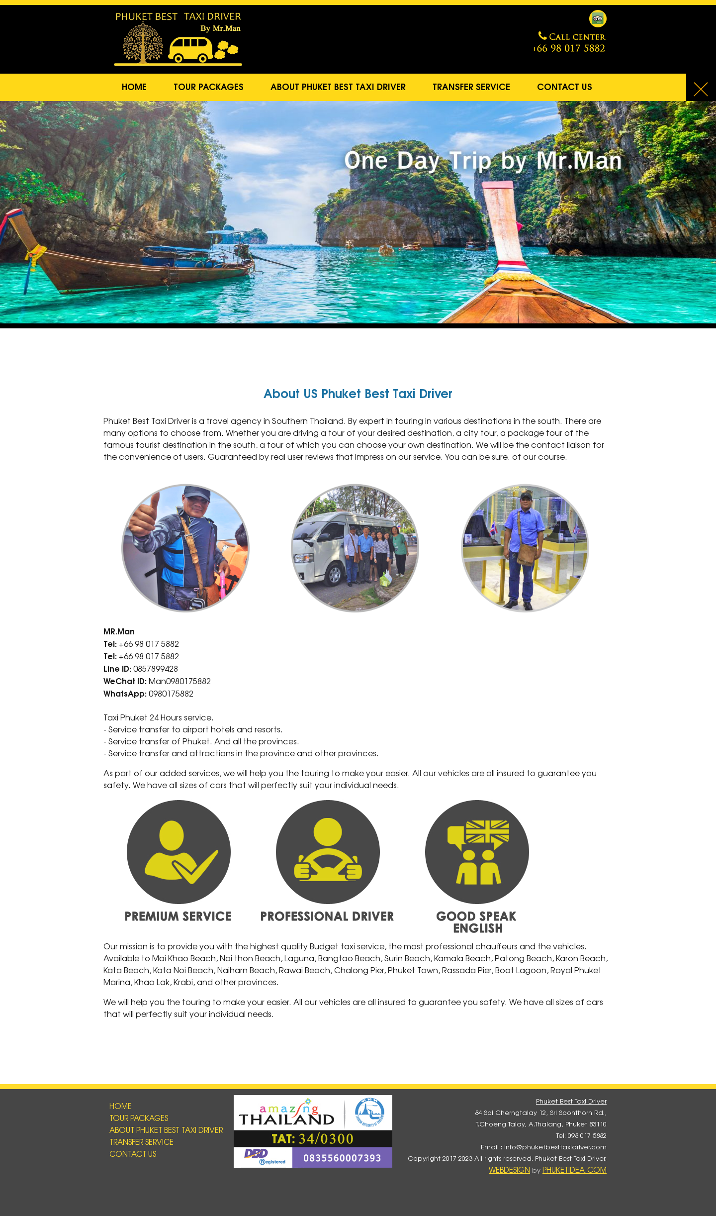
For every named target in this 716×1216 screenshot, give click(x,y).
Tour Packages (209, 86)
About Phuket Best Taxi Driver (338, 86)
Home (134, 86)
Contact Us (564, 86)
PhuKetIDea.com (574, 1169)
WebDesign (509, 1169)
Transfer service (471, 86)
